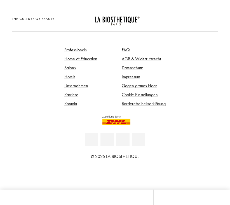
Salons (70, 67)
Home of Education (80, 58)
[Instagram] (138, 139)
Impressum (131, 76)
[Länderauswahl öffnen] (184, 18)
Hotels (69, 76)
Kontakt (70, 103)
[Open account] (198, 18)
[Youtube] (123, 139)
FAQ (126, 49)
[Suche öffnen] (191, 197)
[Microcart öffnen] (212, 18)
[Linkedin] (91, 139)
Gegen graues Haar (139, 85)
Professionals (75, 49)
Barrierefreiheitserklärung (144, 103)
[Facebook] (107, 139)
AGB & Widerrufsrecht (141, 58)
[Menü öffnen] (115, 197)
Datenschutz (132, 67)
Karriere (71, 94)
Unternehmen (76, 85)
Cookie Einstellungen (140, 94)
